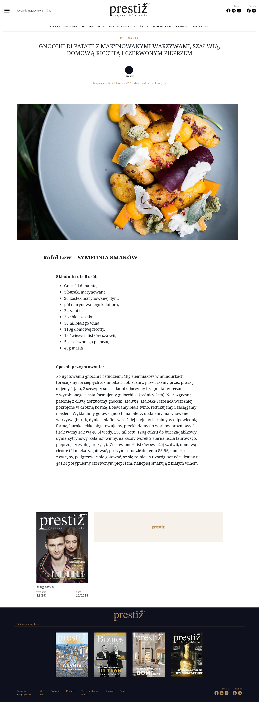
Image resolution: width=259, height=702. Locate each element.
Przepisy (160, 83)
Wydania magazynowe (30, 10)
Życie (144, 26)
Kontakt (110, 691)
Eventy (123, 691)
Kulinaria (129, 38)
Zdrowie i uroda (122, 26)
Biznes (55, 26)
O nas (49, 10)
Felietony (201, 26)
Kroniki (182, 26)
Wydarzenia (162, 26)
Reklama (70, 691)
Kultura (71, 26)
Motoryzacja (93, 26)
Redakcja (55, 691)
